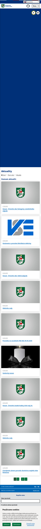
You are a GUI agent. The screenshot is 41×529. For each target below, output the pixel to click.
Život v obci (11, 175)
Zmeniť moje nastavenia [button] (30, 524)
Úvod (3, 175)
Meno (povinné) (5, 498)
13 (22, 479)
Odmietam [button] (16, 524)
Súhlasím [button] (6, 524)
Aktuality (18, 175)
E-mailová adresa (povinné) (9, 505)
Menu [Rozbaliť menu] (36, 6)
